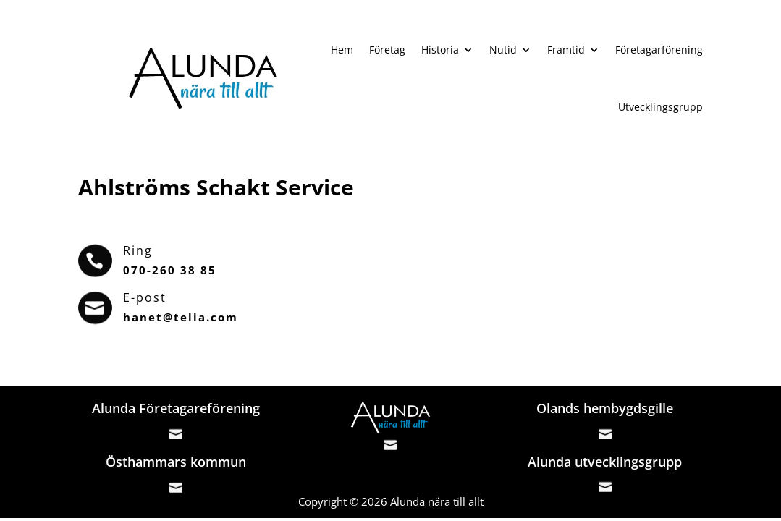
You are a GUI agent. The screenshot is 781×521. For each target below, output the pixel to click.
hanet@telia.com (180, 317)
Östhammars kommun (176, 461)
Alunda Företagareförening (176, 408)
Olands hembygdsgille (604, 408)
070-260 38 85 (169, 270)
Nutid (503, 49)
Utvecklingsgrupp (660, 107)
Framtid (566, 49)
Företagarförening (659, 49)
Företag (387, 49)
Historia (440, 49)
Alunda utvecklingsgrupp (605, 461)
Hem (342, 49)
